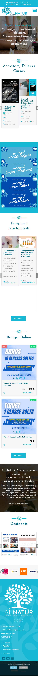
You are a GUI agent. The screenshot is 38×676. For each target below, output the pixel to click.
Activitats (6, 645)
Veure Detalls (29, 392)
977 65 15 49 (25, 2)
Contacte (6, 652)
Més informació (10, 285)
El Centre (6, 641)
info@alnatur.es (12, 2)
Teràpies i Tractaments (11, 649)
